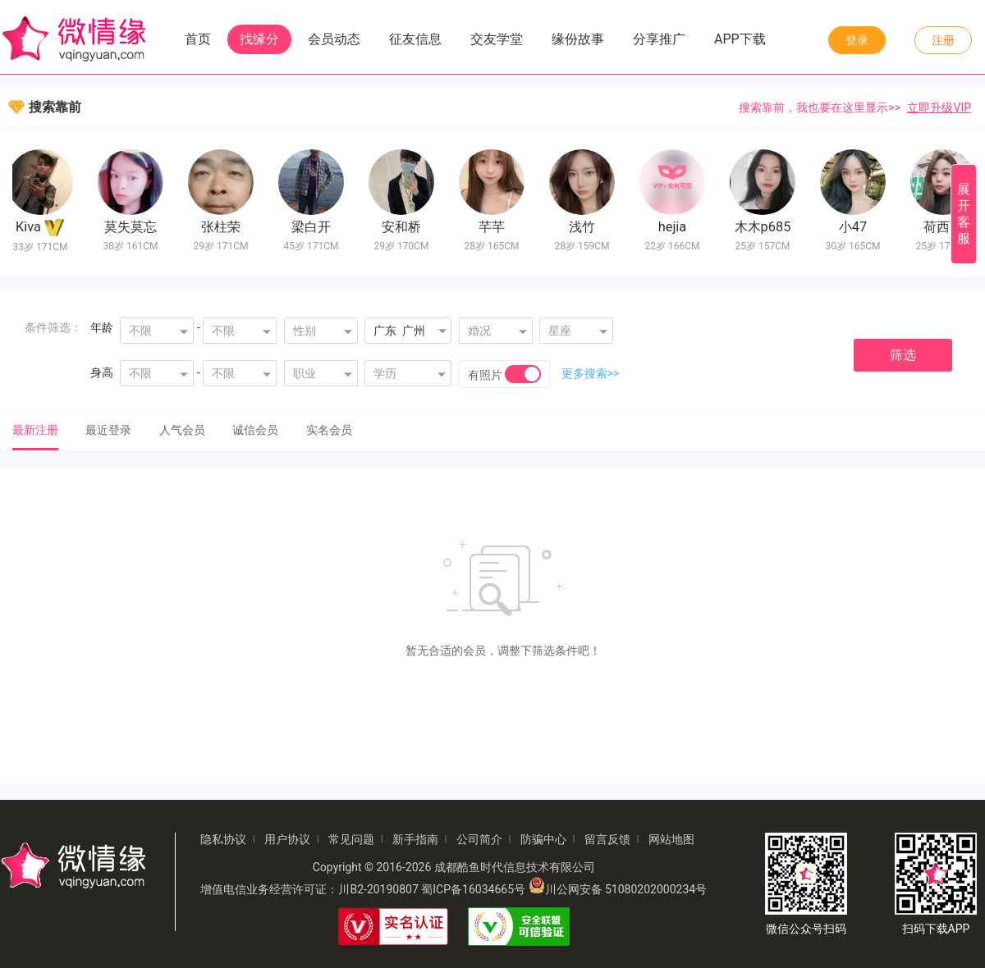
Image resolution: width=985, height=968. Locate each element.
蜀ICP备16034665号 (473, 889)
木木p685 (766, 227)
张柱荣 (224, 227)
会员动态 (334, 39)
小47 (856, 227)
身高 (101, 372)
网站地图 (671, 839)
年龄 (101, 327)
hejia (676, 227)
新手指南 (415, 839)
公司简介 (479, 839)
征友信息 (415, 39)
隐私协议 (223, 839)
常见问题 (351, 839)
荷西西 (946, 227)
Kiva (31, 227)
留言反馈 (607, 839)
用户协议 (287, 839)
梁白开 (314, 227)
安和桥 (404, 227)
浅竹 (585, 227)
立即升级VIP (939, 107)
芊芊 (495, 227)
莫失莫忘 (134, 227)
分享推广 (659, 39)
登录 (856, 40)
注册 (943, 40)
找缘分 (259, 39)
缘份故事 (578, 39)
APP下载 (740, 39)
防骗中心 (543, 839)
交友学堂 (496, 39)
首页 (198, 39)
